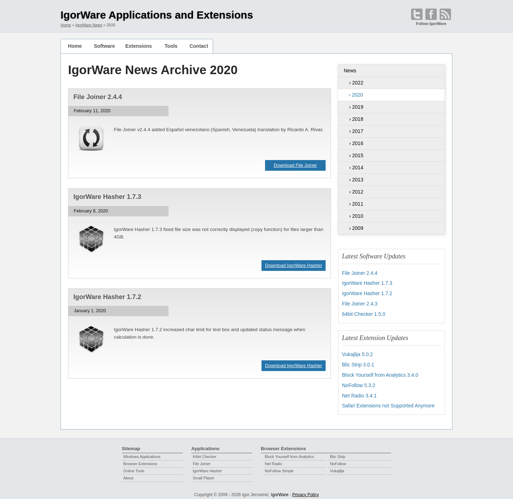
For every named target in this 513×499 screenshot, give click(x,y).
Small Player (203, 474)
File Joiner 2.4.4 (97, 97)
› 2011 (356, 204)
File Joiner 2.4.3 (360, 302)
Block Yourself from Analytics (289, 453)
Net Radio (273, 460)
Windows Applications (141, 453)
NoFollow (338, 460)
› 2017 (356, 131)
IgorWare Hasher (207, 467)
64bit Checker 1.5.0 (363, 312)
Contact (199, 46)
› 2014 (356, 167)
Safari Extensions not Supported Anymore (388, 402)
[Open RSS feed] (445, 14)
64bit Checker (205, 453)
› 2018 (356, 119)
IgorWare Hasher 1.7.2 (107, 296)
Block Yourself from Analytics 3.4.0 (380, 372)
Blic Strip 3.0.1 (358, 362)
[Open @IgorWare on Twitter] (417, 14)
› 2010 (356, 216)
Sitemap (131, 445)
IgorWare (280, 491)
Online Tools (133, 467)
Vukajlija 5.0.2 (357, 352)
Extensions (138, 46)
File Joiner (202, 460)
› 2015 (356, 155)
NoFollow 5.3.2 (358, 382)
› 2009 (356, 228)
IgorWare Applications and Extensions (157, 15)
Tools (171, 46)
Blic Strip (337, 453)
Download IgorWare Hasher (293, 265)
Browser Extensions (140, 460)
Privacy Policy (305, 491)
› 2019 (356, 107)
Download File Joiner (295, 165)
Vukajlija (337, 467)
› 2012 (356, 192)
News (350, 70)
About (128, 474)
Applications (205, 445)
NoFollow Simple (279, 467)
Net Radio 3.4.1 (359, 392)
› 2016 (356, 143)
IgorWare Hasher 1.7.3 (107, 196)
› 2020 (356, 95)
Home (75, 46)
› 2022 (356, 83)
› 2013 (356, 179)
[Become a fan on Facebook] (431, 14)
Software (104, 46)
